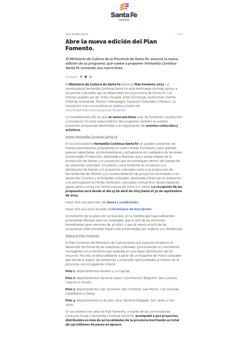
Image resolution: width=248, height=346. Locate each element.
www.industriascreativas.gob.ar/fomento (95, 110)
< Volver (179, 34)
